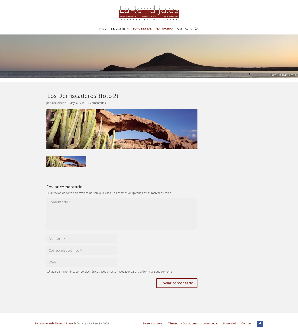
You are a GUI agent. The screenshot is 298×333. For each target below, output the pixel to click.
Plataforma (164, 28)
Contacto (184, 28)
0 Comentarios (97, 103)
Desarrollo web (54, 323)
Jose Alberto (58, 103)
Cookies (246, 323)
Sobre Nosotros (152, 323)
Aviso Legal (210, 323)
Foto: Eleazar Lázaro (283, 75)
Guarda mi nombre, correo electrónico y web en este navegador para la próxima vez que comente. (112, 271)
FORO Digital (142, 28)
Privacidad (229, 323)
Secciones (118, 28)
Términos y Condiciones (183, 323)
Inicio (102, 28)
